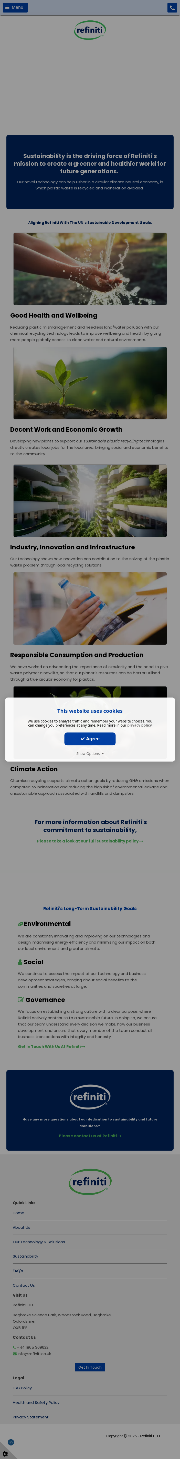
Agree (90, 738)
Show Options (90, 753)
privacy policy (139, 725)
